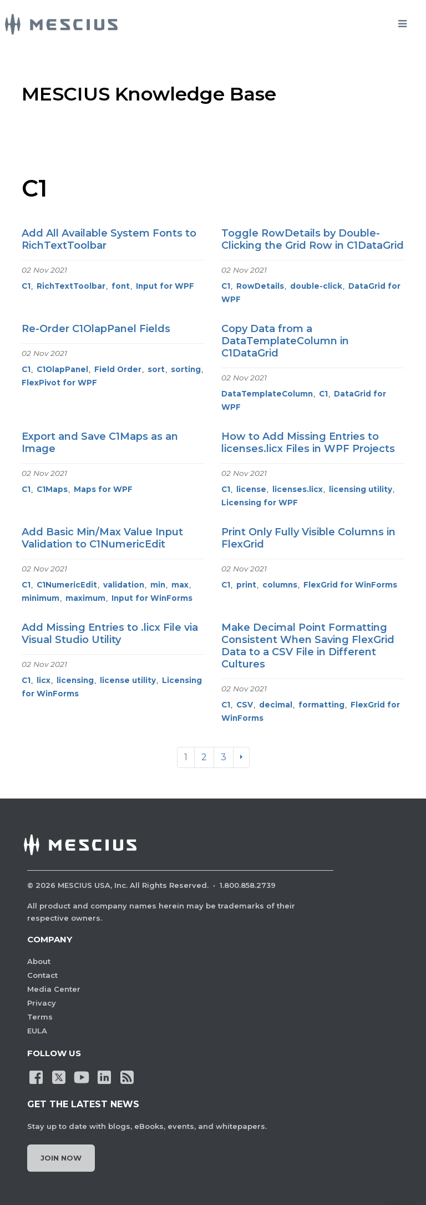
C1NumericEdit (67, 584)
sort (156, 369)
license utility (128, 680)
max (180, 584)
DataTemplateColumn (267, 393)
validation (123, 584)
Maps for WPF (103, 489)
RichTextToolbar (71, 286)
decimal (275, 704)
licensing (75, 680)
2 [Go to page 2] (204, 757)
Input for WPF (165, 286)
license (251, 489)
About (38, 961)
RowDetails (260, 286)
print (246, 584)
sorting (186, 369)
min (157, 584)
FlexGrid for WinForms (350, 584)
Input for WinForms (151, 598)
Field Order (117, 369)
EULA (37, 1030)
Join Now (61, 1157)
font (120, 286)
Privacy (41, 1002)
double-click (316, 286)
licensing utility (360, 489)
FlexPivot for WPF (59, 382)
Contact (42, 975)
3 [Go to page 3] (223, 757)
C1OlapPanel (62, 369)
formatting (321, 704)
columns (279, 584)
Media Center (53, 989)
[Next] (241, 757)
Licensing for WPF (259, 502)
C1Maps (52, 489)
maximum (85, 598)
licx (43, 680)
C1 (26, 286)
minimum (40, 598)
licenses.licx (297, 489)
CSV (244, 704)
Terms (40, 1016)
